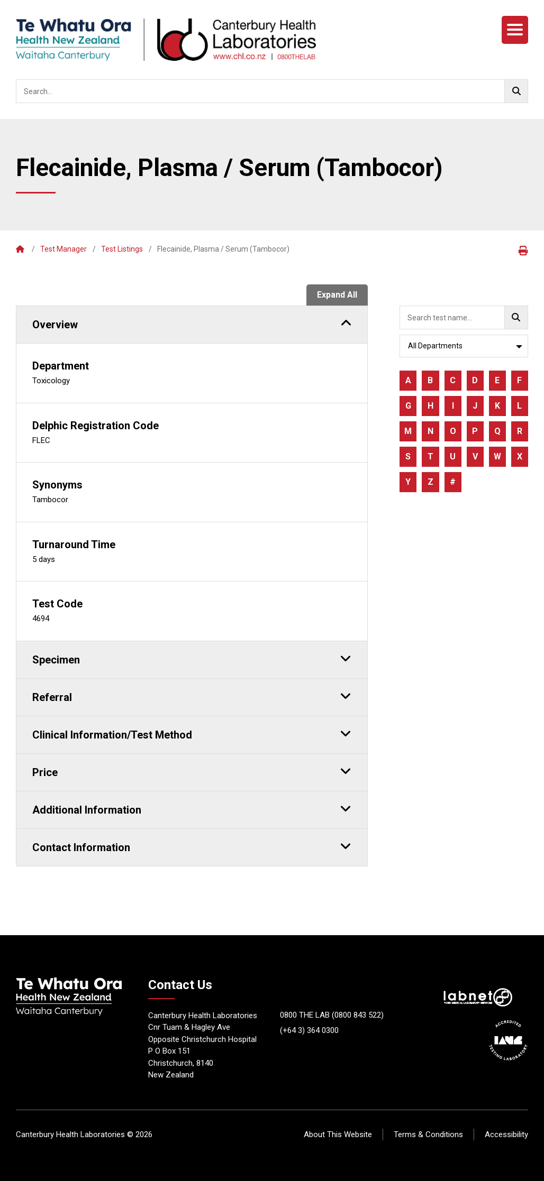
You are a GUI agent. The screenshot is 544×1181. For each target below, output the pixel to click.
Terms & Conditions (428, 1134)
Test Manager (63, 249)
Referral (191, 695)
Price (191, 770)
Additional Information (191, 808)
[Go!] (516, 91)
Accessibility (506, 1134)
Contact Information (191, 845)
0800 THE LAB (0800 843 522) (332, 1015)
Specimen (191, 658)
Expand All (337, 295)
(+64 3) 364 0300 (309, 1030)
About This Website (338, 1134)
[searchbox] (272, 91)
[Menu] (515, 30)
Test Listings (122, 249)
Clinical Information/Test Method (191, 733)
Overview (191, 323)
